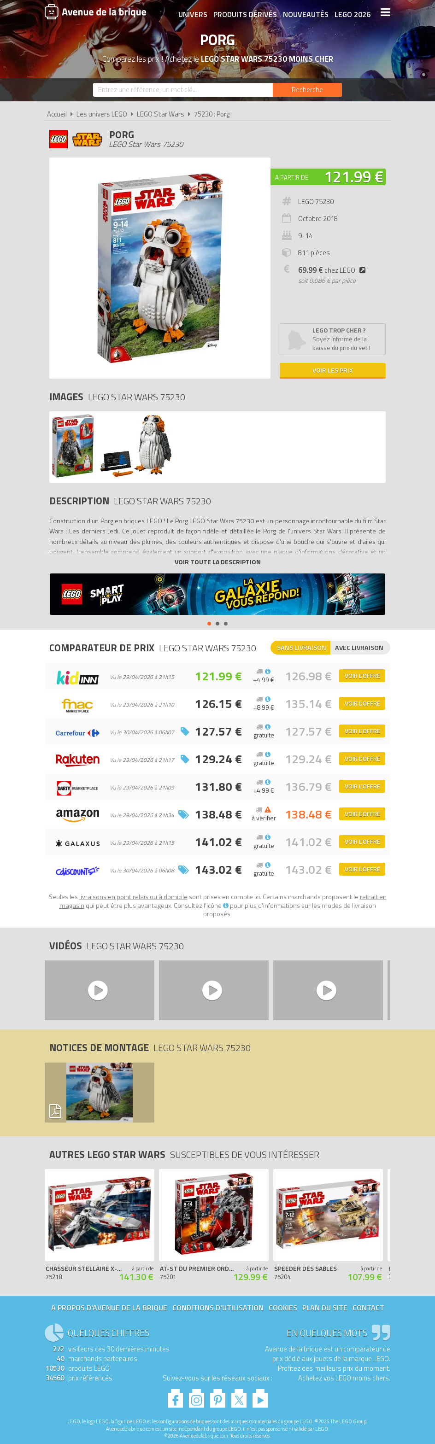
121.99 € (353, 176)
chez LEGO (333, 270)
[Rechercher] (307, 90)
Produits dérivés (244, 12)
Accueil (57, 114)
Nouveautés (305, 12)
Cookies (283, 1307)
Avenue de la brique (95, 11)
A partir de (291, 177)
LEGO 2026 (352, 12)
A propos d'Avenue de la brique (109, 1307)
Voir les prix (332, 370)
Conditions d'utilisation (218, 1307)
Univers (191, 12)
